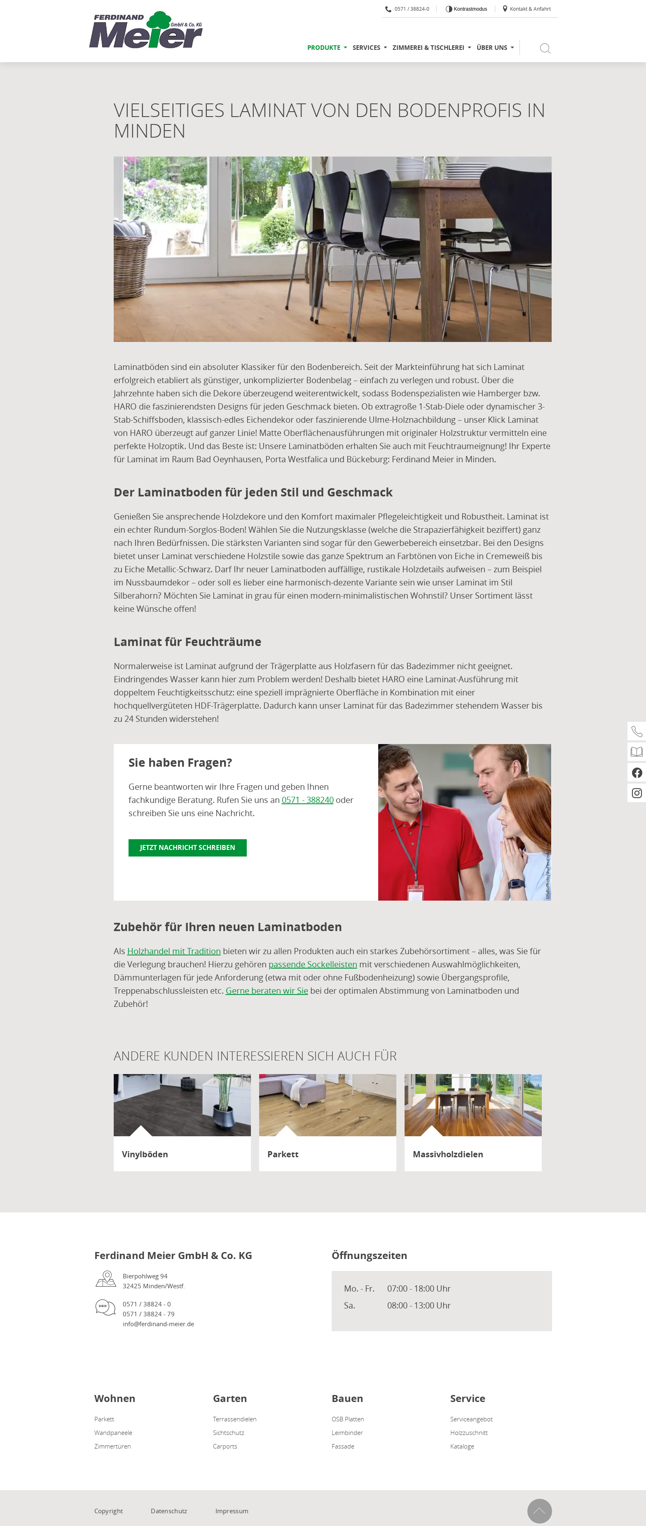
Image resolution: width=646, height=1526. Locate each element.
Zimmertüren (112, 1446)
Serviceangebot (471, 1419)
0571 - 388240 (308, 799)
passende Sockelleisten (313, 964)
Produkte (323, 47)
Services (366, 47)
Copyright (108, 1511)
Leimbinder (347, 1432)
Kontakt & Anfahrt (526, 8)
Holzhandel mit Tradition (174, 951)
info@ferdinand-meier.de (158, 1324)
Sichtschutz (228, 1432)
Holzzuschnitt (469, 1432)
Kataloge (462, 1446)
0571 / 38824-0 (407, 8)
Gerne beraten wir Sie (267, 990)
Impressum (232, 1511)
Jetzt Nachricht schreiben (187, 847)
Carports (225, 1446)
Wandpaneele (113, 1432)
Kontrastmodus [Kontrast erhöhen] (469, 9)
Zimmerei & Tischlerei (428, 47)
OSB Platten (348, 1419)
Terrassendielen (235, 1419)
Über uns (492, 47)
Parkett (104, 1419)
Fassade (343, 1446)
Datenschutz (169, 1511)
